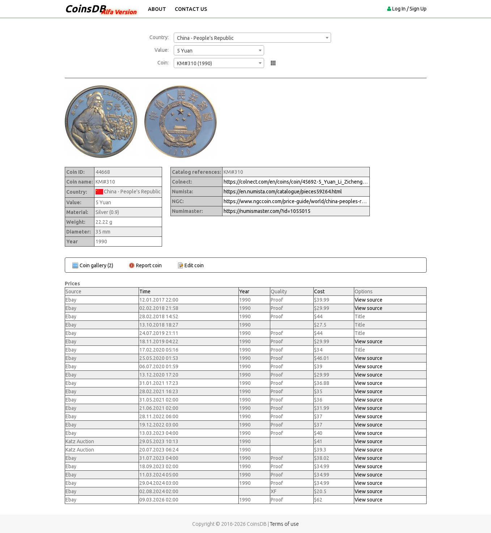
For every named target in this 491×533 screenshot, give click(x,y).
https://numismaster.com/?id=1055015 (267, 211)
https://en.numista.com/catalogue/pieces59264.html (283, 191)
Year (244, 291)
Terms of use (284, 524)
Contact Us (191, 9)
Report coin (149, 265)
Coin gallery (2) (96, 265)
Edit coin (194, 265)
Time (145, 291)
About (157, 9)
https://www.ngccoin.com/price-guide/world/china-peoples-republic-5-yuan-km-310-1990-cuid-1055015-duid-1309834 (296, 201)
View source (368, 300)
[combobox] (252, 38)
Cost (319, 291)
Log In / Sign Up (409, 9)
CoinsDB (85, 8)
